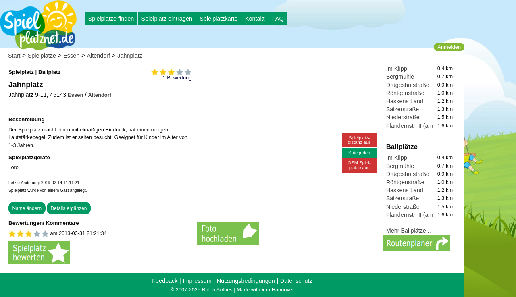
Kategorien (359, 152)
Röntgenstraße (405, 93)
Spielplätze (42, 55)
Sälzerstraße (402, 109)
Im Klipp (396, 68)
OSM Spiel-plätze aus (359, 165)
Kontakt (255, 18)
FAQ (278, 18)
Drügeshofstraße (407, 85)
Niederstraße (403, 117)
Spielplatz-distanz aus (359, 140)
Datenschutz (296, 281)
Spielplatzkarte (218, 18)
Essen (71, 55)
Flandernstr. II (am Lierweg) (421, 126)
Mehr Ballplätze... (408, 230)
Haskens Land (404, 101)
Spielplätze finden (111, 18)
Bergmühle (400, 76)
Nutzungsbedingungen (246, 281)
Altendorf (98, 55)
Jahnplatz (129, 55)
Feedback (164, 281)
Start (14, 55)
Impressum (197, 281)
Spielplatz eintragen (166, 18)
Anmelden (449, 47)
